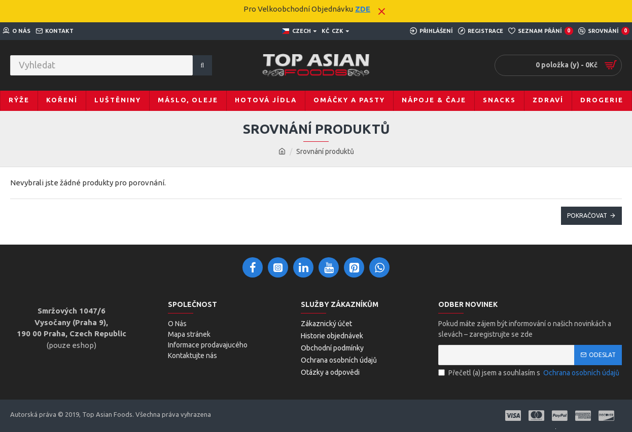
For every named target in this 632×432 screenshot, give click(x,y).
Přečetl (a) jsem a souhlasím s (529, 373)
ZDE (362, 9)
